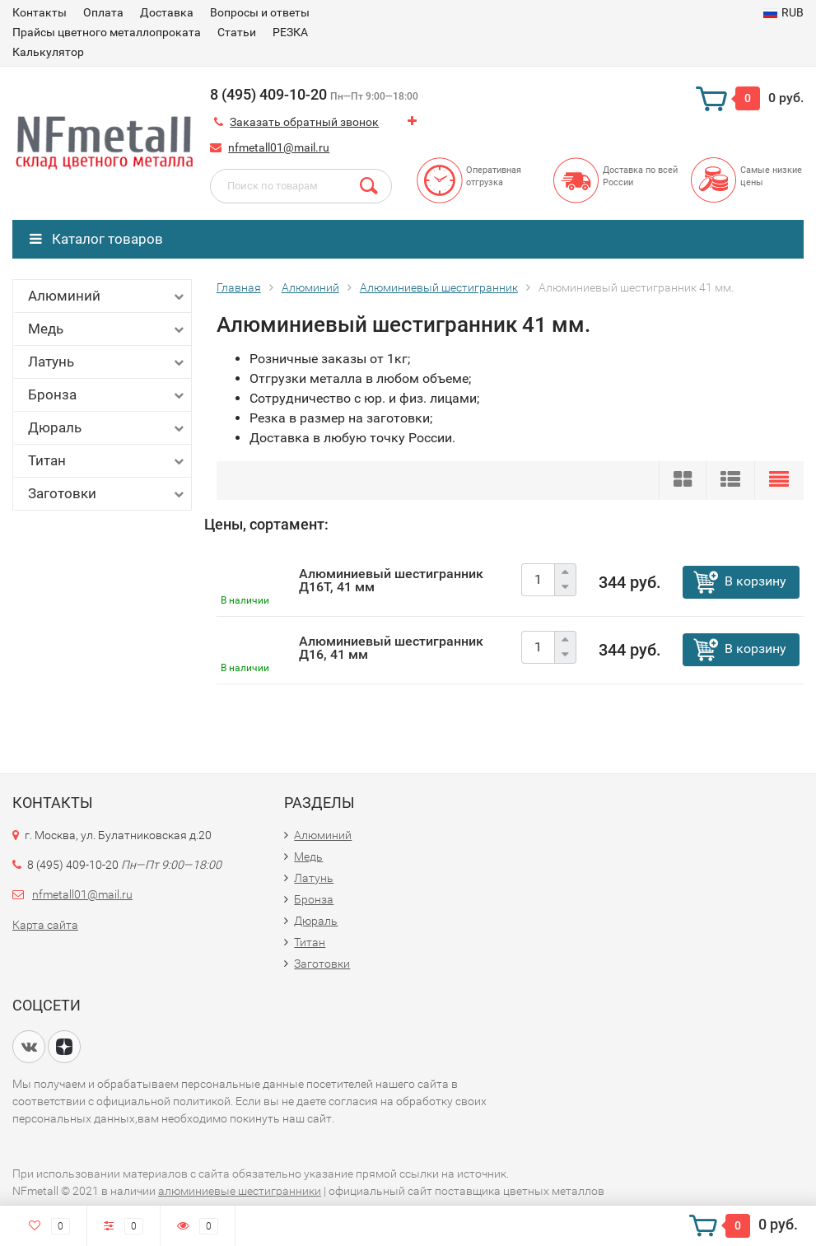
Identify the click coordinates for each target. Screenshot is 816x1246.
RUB (783, 12)
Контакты (39, 12)
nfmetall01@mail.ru (278, 147)
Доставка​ (167, 12)
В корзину (755, 581)
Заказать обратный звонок (304, 121)
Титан (107, 460)
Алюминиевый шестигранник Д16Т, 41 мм (391, 580)
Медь (107, 329)
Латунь (107, 362)
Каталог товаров (96, 239)
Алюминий (107, 296)
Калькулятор (48, 51)
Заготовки (107, 493)
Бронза (107, 395)
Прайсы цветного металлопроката (106, 32)
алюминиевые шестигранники (239, 1190)
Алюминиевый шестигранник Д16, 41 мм (391, 647)
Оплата (103, 12)
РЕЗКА (290, 32)
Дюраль (107, 427)
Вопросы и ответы (260, 12)
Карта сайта (45, 924)
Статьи (236, 32)
